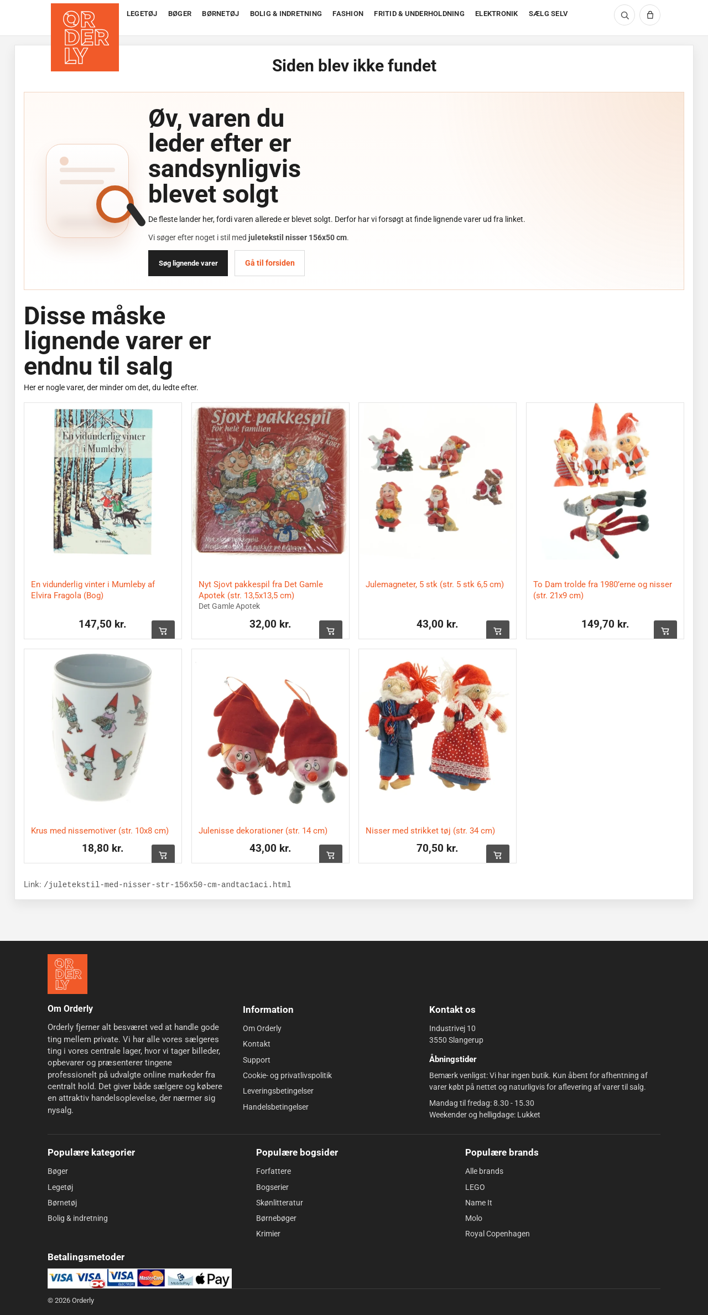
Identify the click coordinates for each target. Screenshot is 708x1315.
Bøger (58, 1171)
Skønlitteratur (279, 1202)
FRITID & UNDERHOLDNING (419, 13)
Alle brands (484, 1171)
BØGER (179, 13)
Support (256, 1059)
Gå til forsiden (270, 262)
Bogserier (272, 1186)
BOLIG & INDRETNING (286, 13)
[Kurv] (649, 14)
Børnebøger (276, 1218)
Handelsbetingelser (276, 1106)
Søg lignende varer (188, 263)
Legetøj (60, 1186)
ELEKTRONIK (496, 13)
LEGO (475, 1186)
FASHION (347, 13)
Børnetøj (62, 1202)
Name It (478, 1202)
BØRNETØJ (220, 13)
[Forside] (86, 18)
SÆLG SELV (548, 13)
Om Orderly (262, 1028)
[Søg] (624, 14)
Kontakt (256, 1043)
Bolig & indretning (78, 1218)
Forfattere (273, 1171)
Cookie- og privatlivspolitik (287, 1075)
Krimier (268, 1233)
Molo (473, 1218)
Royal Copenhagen (497, 1233)
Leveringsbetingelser (278, 1090)
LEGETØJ (142, 13)
